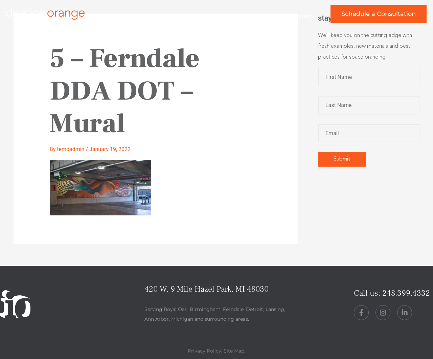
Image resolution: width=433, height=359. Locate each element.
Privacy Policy (204, 351)
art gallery (299, 16)
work (161, 16)
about (199, 16)
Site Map (234, 351)
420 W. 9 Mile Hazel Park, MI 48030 (206, 289)
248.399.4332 (406, 293)
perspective (246, 16)
